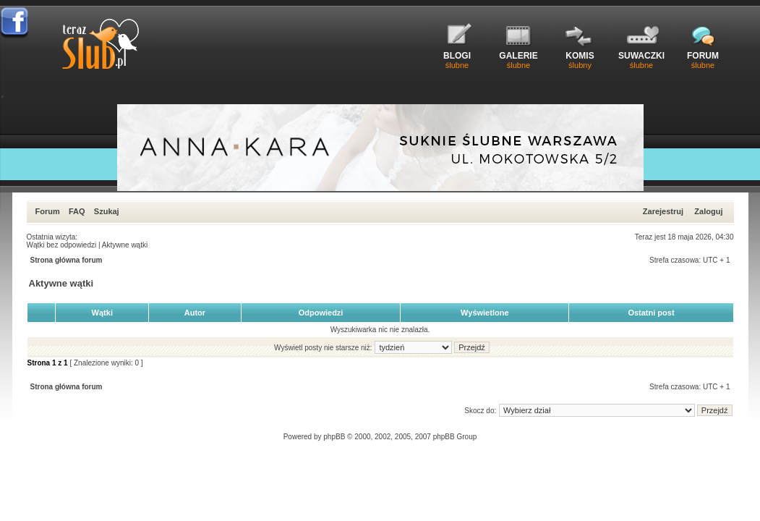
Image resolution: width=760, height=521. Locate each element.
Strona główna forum (66, 260)
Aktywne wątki (125, 245)
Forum (47, 211)
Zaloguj (708, 211)
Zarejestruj (663, 211)
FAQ (77, 211)
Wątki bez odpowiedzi (62, 245)
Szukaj (106, 211)
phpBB (334, 437)
